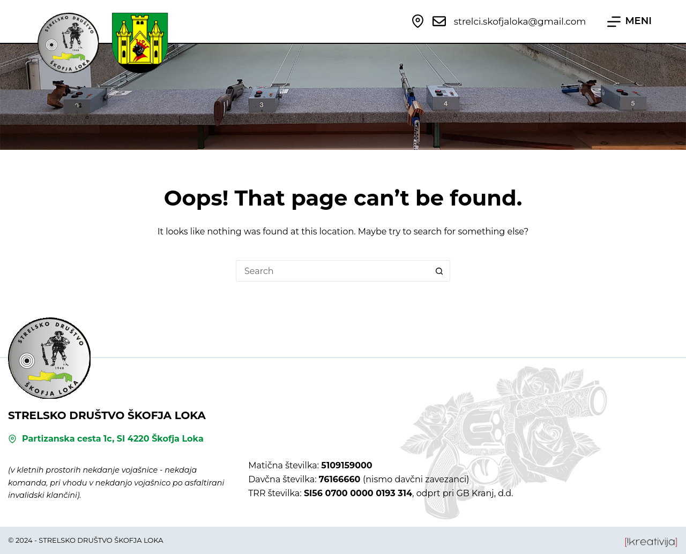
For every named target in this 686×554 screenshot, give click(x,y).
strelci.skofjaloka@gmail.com (520, 21)
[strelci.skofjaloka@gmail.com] (439, 21)
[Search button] (439, 271)
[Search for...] (332, 271)
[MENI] (629, 21)
